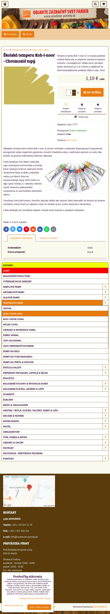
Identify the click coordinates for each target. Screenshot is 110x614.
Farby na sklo (11, 351)
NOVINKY (8, 265)
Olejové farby (55, 297)
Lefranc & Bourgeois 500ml (19, 329)
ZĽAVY (6, 270)
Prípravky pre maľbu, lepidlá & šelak (55, 372)
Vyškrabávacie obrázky (17, 281)
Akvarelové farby (55, 292)
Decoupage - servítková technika (23, 453)
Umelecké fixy (11, 431)
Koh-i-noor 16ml (13, 313)
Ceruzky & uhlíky (55, 442)
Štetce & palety (55, 367)
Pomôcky (55, 458)
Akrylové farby (55, 286)
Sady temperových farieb (18, 345)
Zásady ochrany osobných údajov (35, 598)
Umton (7, 308)
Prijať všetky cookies (39, 607)
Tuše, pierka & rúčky (55, 437)
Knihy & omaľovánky (15, 404)
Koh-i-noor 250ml (13, 319)
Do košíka (92, 92)
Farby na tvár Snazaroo (17, 356)
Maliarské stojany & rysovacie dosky (55, 383)
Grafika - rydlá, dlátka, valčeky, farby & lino (55, 410)
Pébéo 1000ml (11, 335)
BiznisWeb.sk (100, 606)
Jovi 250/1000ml (12, 340)
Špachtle (8, 378)
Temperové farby (55, 302)
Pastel (55, 426)
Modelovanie (55, 421)
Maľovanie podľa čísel (16, 276)
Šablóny (8, 399)
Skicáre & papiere (55, 415)
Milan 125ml (10, 324)
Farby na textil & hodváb (18, 362)
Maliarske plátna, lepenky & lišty (55, 388)
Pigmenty (8, 394)
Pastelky (55, 447)
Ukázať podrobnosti (13, 605)
